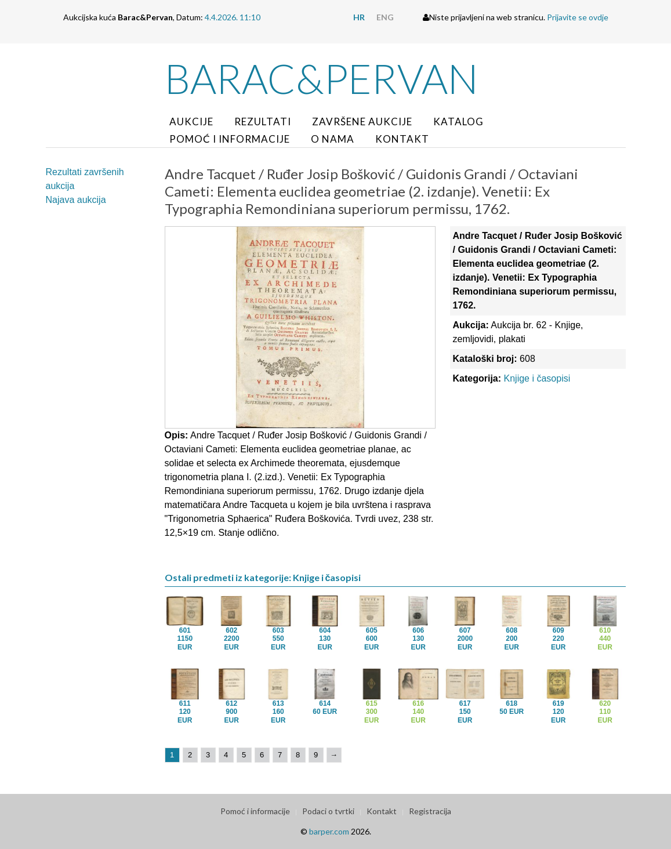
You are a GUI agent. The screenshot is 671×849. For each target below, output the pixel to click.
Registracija (430, 811)
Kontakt (402, 139)
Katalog (458, 121)
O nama (332, 139)
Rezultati (262, 121)
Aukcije (191, 121)
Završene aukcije (362, 121)
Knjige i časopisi (537, 378)
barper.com (329, 831)
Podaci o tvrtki (328, 811)
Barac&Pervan (321, 78)
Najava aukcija (76, 200)
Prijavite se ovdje (577, 17)
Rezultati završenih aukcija (85, 179)
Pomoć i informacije (229, 139)
